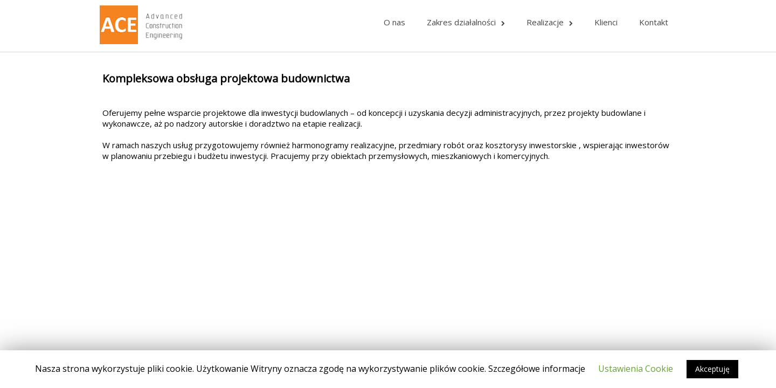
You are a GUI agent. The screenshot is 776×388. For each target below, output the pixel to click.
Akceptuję (712, 369)
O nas (394, 22)
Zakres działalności (466, 22)
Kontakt (653, 22)
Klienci (606, 22)
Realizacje (549, 22)
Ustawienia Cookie (635, 369)
